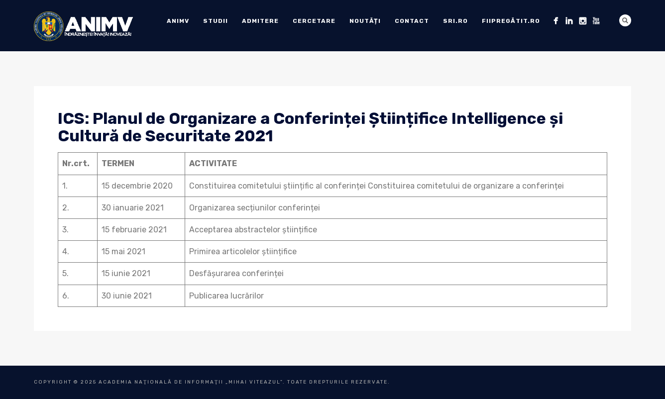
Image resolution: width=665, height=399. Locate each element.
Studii (215, 20)
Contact (412, 20)
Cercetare (314, 20)
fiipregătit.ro (511, 20)
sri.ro (455, 20)
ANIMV (178, 20)
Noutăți (365, 20)
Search (625, 20)
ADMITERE (260, 20)
